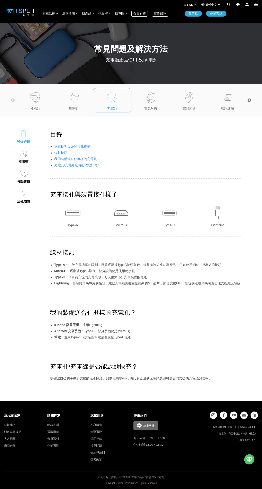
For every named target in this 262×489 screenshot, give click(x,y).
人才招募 (10, 438)
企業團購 (53, 445)
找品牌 (104, 13)
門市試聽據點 (12, 431)
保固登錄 (96, 438)
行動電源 (23, 176)
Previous (13, 100)
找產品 (88, 13)
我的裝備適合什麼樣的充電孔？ (77, 159)
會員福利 (53, 438)
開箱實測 (53, 424)
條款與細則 (97, 452)
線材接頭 (60, 153)
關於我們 (10, 424)
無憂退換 (96, 431)
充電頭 (23, 156)
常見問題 (96, 445)
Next (249, 100)
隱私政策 (96, 459)
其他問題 (23, 196)
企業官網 (216, 13)
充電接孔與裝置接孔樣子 (72, 146)
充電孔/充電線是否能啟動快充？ (77, 165)
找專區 (121, 13)
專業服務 (160, 13)
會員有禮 (139, 13)
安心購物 (96, 424)
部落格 (193, 13)
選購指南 (70, 13)
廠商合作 (10, 445)
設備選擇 (23, 136)
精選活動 (50, 13)
